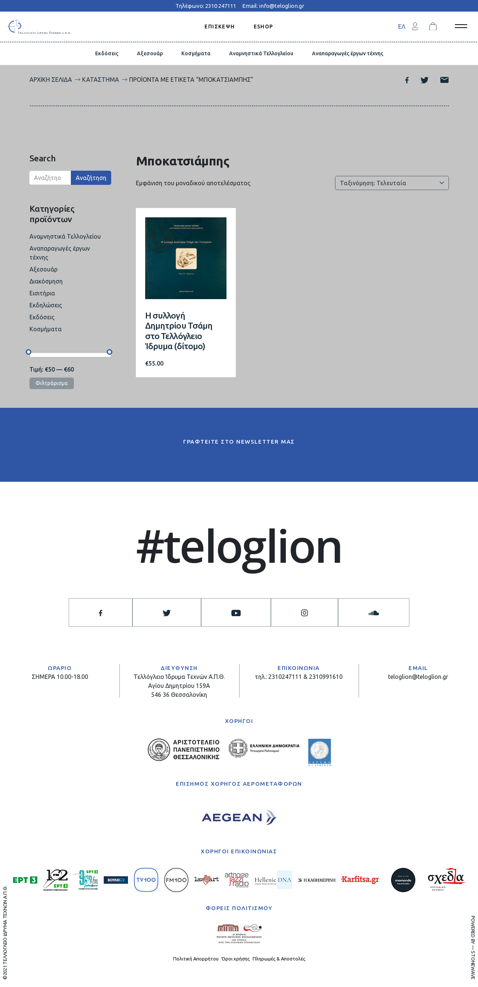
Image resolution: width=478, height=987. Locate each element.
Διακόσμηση (46, 281)
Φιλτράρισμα (51, 383)
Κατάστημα (100, 79)
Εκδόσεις (106, 53)
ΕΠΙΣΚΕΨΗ (219, 26)
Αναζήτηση (91, 177)
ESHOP (264, 26)
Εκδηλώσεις (45, 305)
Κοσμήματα (195, 53)
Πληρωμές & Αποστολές (279, 958)
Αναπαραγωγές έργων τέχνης (347, 53)
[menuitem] (401, 26)
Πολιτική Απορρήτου (196, 958)
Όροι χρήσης (236, 958)
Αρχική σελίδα (50, 79)
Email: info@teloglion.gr (273, 6)
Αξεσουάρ (150, 53)
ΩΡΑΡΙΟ (60, 668)
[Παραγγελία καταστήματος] (392, 183)
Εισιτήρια (42, 293)
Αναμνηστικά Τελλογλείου (261, 53)
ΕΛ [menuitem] (401, 26)
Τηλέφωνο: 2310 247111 (205, 6)
